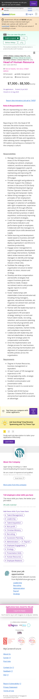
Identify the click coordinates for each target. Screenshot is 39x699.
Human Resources (14, 557)
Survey (7, 658)
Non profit (11, 526)
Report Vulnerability (12, 683)
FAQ (6, 675)
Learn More (9, 442)
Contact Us (8, 667)
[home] (8, 14)
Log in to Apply (19, 611)
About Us (7, 654)
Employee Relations (14, 560)
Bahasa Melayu (10, 42)
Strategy (10, 549)
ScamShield (5, 26)
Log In (30, 14)
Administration (12, 542)
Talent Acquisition (14, 523)
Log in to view (33, 411)
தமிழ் (21, 42)
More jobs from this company (14, 485)
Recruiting (11, 534)
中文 (23, 38)
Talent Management (15, 515)
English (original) (10, 38)
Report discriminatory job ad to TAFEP (21, 100)
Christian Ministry (14, 530)
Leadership (11, 519)
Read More (18, 478)
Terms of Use (8, 691)
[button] (35, 24)
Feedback (8, 671)
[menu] (36, 14)
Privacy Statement (10, 687)
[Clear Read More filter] (19, 478)
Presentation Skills (14, 553)
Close (33, 3)
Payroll (27, 542)
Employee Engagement (16, 545)
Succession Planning (15, 538)
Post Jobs (7, 661)
